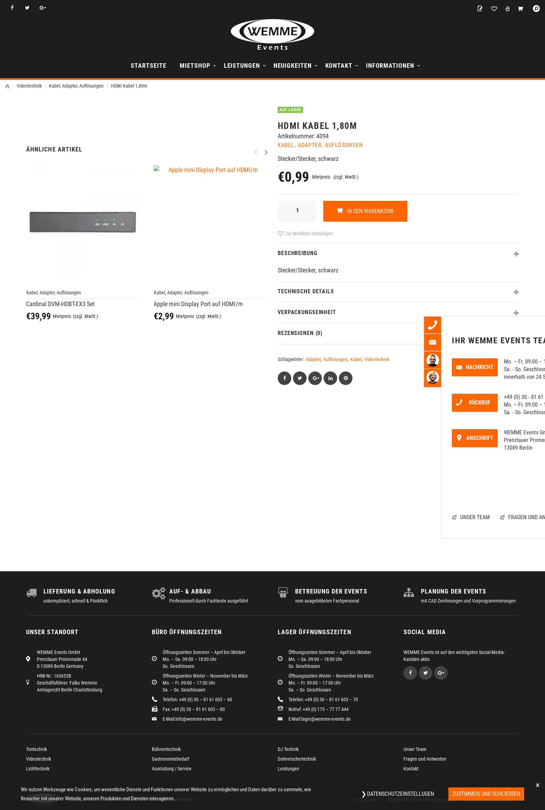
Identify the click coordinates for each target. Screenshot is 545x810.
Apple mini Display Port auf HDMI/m (198, 499)
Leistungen (242, 65)
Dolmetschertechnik (297, 759)
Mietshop (195, 65)
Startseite (148, 65)
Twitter (27, 8)
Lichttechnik (37, 768)
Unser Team (415, 749)
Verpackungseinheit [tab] (307, 312)
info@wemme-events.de (199, 719)
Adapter (313, 359)
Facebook (12, 8)
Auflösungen (335, 359)
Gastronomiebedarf (170, 759)
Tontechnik (36, 749)
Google (42, 8)
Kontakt (338, 65)
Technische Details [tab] (306, 291)
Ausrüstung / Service (172, 768)
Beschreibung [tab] (297, 253)
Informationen (390, 65)
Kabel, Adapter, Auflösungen (76, 86)
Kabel (355, 359)
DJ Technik (288, 749)
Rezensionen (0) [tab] (300, 333)
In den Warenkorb (369, 211)
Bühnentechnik (166, 749)
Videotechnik (29, 86)
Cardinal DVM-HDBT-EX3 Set (60, 499)
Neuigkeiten (293, 65)
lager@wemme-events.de (326, 719)
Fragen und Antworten (425, 759)
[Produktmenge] (297, 211)
